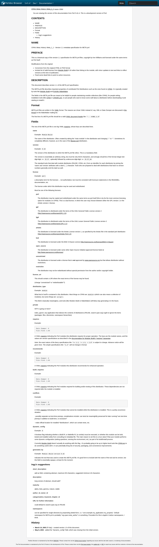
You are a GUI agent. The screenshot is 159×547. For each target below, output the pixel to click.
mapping (67, 127)
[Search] (143, 3)
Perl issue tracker (86, 544)
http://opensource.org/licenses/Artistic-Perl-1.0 (54, 234)
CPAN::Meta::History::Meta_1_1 (42, 9)
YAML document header (74, 116)
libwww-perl (75, 141)
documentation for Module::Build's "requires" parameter (91, 338)
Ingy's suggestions (44, 35)
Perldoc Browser (11, 3)
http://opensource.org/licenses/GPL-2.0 (52, 213)
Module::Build (63, 70)
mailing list (96, 544)
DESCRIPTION (40, 28)
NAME (37, 23)
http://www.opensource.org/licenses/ (50, 252)
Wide (121, 3)
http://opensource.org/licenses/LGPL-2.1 (52, 224)
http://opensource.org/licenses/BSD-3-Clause (97, 242)
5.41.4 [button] (27, 3)
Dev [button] (34, 3)
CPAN (61, 9)
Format (37, 30)
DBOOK (56, 540)
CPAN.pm (121, 443)
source (57, 9)
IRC (103, 544)
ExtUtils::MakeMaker (60, 91)
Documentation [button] (45, 3)
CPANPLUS (57, 98)
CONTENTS (37, 18)
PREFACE (38, 26)
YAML (56, 110)
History (37, 37)
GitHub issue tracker (80, 540)
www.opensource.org (92, 260)
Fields (37, 33)
